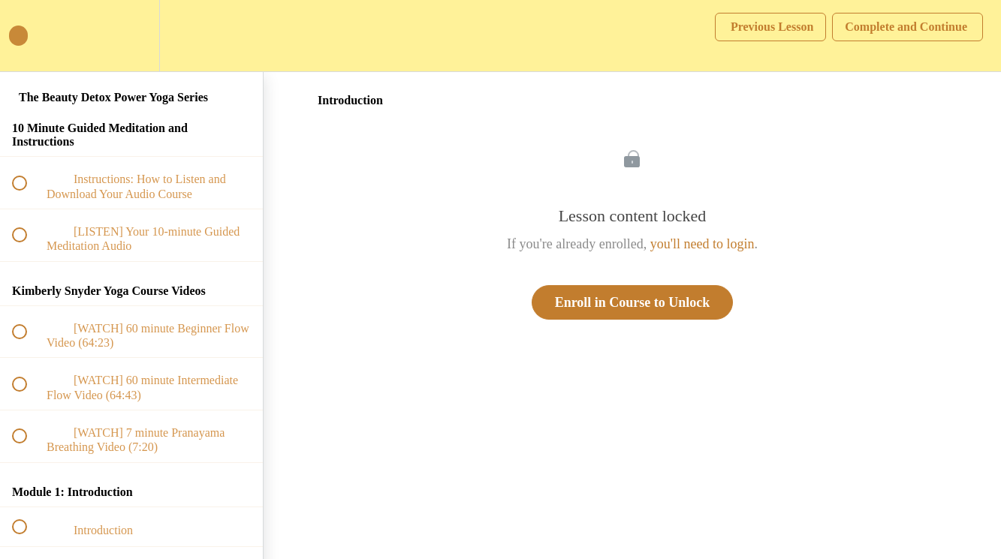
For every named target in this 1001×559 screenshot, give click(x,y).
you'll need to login (702, 243)
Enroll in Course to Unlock (632, 302)
